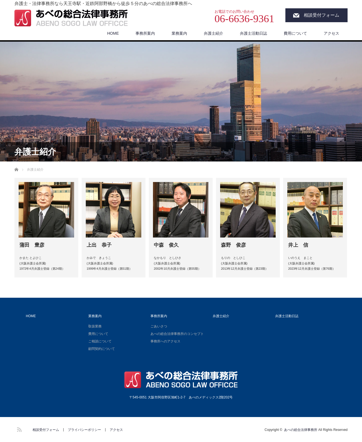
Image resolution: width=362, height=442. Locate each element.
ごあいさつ (158, 326)
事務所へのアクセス (165, 341)
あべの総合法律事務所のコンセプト (177, 333)
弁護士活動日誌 (253, 33)
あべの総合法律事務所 (300, 430)
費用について (295, 33)
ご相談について (100, 341)
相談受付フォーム (321, 15)
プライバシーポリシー (84, 429)
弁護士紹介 (213, 33)
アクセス (331, 33)
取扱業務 (95, 326)
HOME (113, 33)
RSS (18, 429)
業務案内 (179, 33)
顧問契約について (101, 348)
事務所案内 (145, 33)
